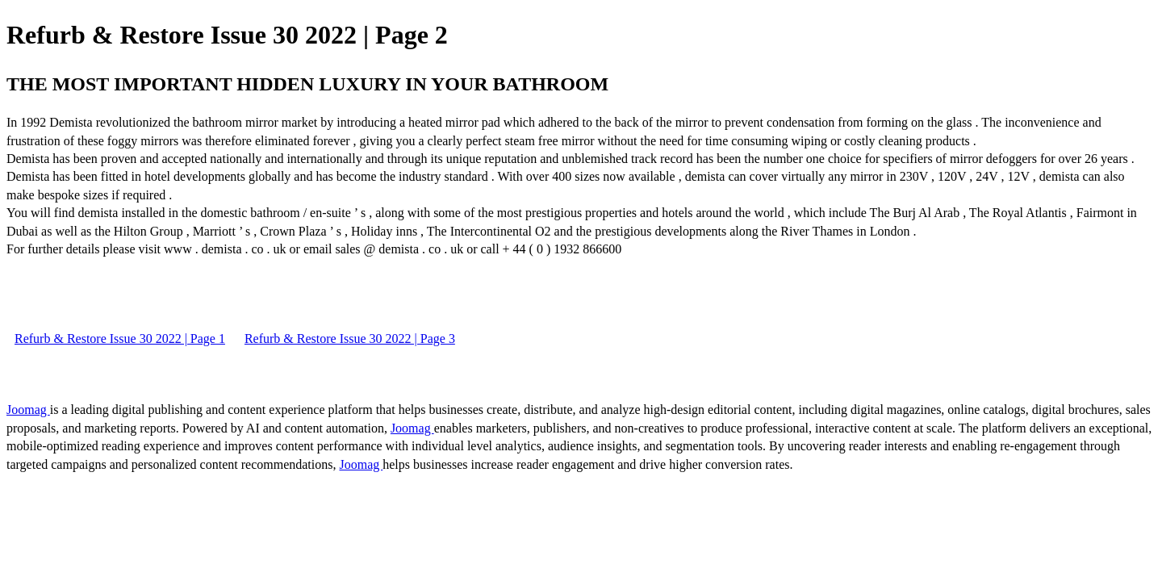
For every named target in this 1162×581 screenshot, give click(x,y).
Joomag (28, 409)
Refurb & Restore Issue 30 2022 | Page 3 (350, 338)
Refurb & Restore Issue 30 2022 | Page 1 (120, 338)
